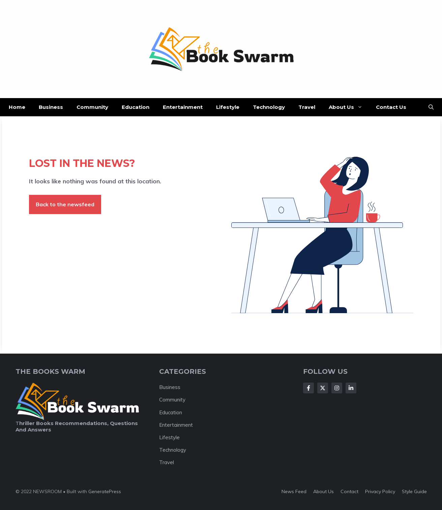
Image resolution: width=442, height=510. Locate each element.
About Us (349, 107)
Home (17, 107)
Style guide (414, 491)
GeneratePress (104, 491)
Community (92, 107)
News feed (294, 491)
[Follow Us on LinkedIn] (351, 388)
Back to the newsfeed (65, 204)
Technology (269, 107)
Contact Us (391, 107)
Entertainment (183, 107)
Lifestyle (227, 107)
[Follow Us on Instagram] (336, 388)
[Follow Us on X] (322, 388)
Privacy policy (380, 491)
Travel (306, 107)
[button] (431, 107)
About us (323, 491)
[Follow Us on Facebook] (308, 388)
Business (51, 107)
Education (135, 107)
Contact (349, 491)
